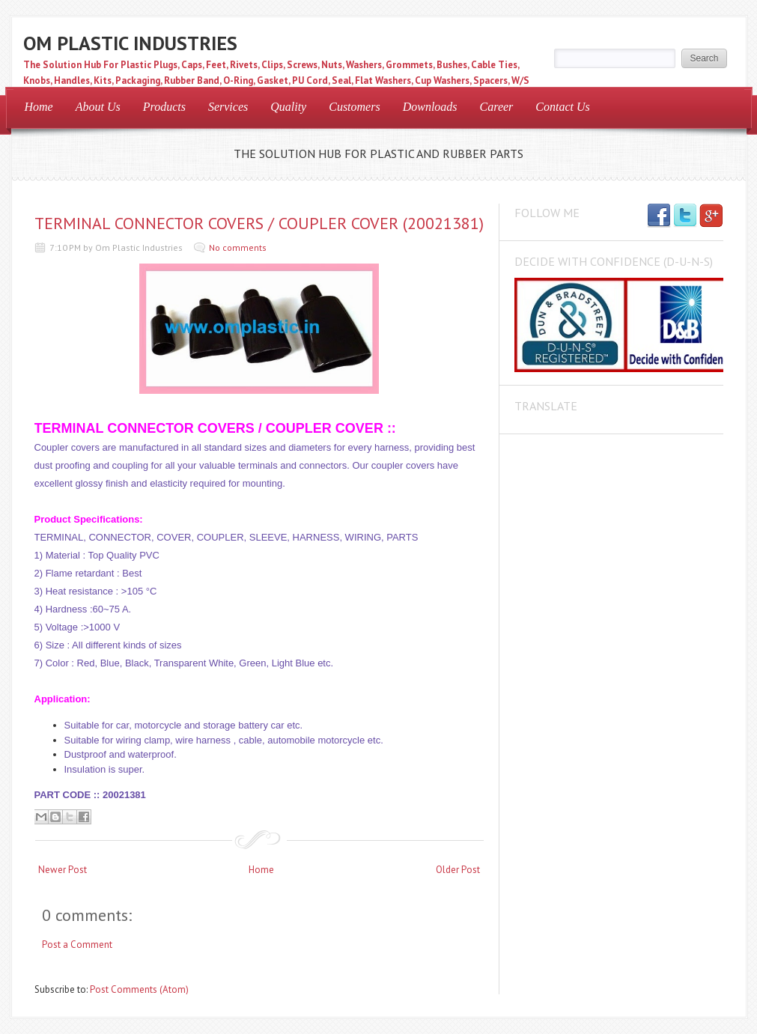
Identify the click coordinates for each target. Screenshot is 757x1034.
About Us (98, 106)
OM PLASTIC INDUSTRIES (130, 43)
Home (39, 106)
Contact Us (562, 106)
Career (497, 106)
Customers (354, 106)
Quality (288, 106)
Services (228, 106)
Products (164, 106)
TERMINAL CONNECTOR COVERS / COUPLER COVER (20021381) (259, 223)
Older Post (458, 869)
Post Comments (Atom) (139, 989)
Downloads (430, 106)
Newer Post (62, 869)
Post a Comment (77, 944)
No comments (238, 247)
